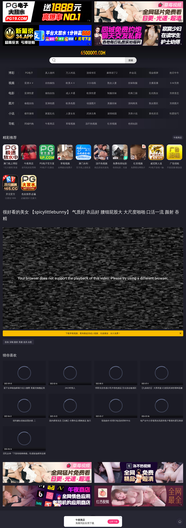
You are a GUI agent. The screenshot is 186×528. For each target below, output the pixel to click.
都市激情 (29, 113)
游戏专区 (91, 72)
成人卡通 (70, 93)
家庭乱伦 (49, 113)
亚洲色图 (49, 103)
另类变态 (174, 93)
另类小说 (132, 113)
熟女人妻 (112, 83)
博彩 (11, 73)
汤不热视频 (91, 123)
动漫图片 (91, 103)
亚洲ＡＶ (29, 83)
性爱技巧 (174, 113)
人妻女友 (70, 113)
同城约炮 (29, 123)
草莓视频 (70, 123)
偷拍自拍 (49, 93)
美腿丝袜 (112, 103)
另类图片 (174, 103)
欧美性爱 (91, 93)
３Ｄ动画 (91, 83)
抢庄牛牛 (174, 72)
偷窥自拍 (29, 103)
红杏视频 (112, 123)
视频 (11, 83)
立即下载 (113, 521)
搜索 (130, 60)
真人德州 (49, 72)
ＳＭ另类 (174, 83)
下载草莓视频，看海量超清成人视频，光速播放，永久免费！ (124, 333)
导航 (11, 123)
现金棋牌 (153, 72)
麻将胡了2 (112, 72)
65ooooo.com (93, 53)
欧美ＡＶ (70, 83)
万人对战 (70, 72)
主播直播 (153, 83)
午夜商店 (49, 123)
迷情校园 (112, 113)
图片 (11, 103)
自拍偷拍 (49, 83)
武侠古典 (91, 113)
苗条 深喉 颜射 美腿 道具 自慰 (18, 342)
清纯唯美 (132, 103)
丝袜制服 (132, 83)
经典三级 (132, 93)
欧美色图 (70, 103)
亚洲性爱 (29, 93)
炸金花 (132, 72)
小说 (11, 113)
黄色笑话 (153, 113)
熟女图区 (153, 103)
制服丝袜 (112, 93)
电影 (11, 93)
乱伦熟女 (153, 93)
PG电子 (29, 72)
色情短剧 (132, 123)
